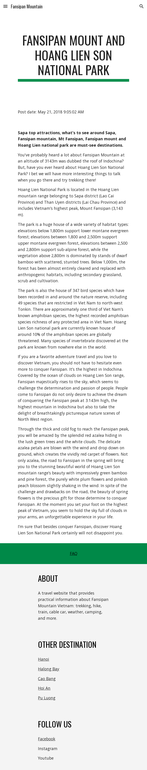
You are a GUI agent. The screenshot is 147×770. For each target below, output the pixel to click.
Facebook (46, 738)
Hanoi (43, 659)
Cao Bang (47, 678)
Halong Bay (48, 669)
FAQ (73, 553)
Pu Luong (46, 698)
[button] (5, 6)
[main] (73, 57)
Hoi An (44, 688)
